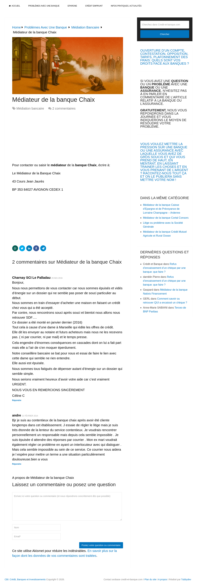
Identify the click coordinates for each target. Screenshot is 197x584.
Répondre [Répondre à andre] (16, 464)
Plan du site (150, 579)
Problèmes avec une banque (43, 6)
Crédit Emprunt (94, 6)
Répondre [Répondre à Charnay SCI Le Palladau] (16, 400)
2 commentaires (63, 108)
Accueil (14, 6)
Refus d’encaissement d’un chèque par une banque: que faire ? (164, 268)
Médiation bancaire (30, 108)
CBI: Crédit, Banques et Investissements (25, 579)
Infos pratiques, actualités (126, 6)
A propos (162, 579)
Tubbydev (186, 579)
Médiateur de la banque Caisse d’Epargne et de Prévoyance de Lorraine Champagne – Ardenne (161, 209)
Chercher (164, 34)
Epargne (72, 6)
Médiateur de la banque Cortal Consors (166, 217)
